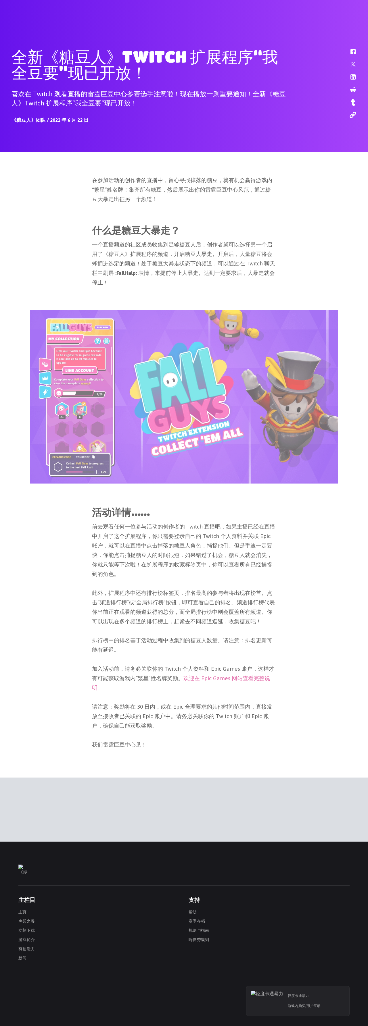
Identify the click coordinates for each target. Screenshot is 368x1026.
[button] (349, 54)
